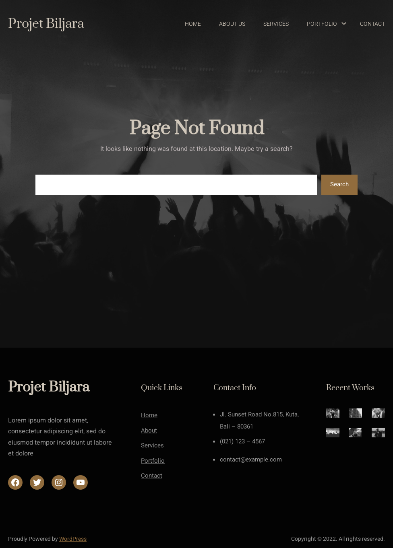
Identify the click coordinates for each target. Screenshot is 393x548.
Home (149, 415)
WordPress (73, 539)
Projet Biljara (46, 24)
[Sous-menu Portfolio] (340, 24)
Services (152, 445)
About (149, 430)
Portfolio (153, 460)
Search (339, 184)
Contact (151, 475)
